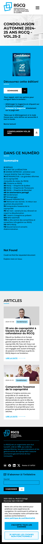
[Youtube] (5, 465)
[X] (18, 465)
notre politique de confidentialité (20, 518)
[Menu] (37, 7)
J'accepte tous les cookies (21, 526)
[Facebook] (9, 465)
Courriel (7, 479)
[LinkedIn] (14, 465)
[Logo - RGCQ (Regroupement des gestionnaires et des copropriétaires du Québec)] (16, 7)
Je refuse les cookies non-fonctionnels (21, 535)
